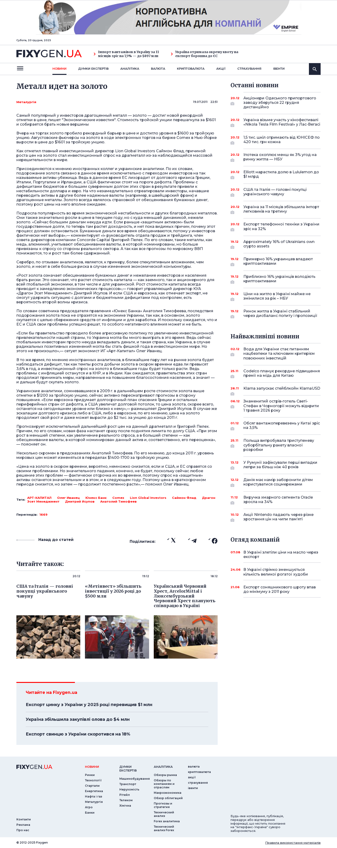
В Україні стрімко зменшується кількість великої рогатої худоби (275, 571)
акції (221, 68)
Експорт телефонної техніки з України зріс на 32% (281, 227)
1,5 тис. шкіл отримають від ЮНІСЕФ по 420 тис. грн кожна (281, 140)
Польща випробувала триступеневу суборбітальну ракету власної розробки (278, 445)
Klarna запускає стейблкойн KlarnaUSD (281, 390)
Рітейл (124, 795)
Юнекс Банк (96, 498)
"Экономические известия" (89, 120)
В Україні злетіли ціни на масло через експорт (280, 554)
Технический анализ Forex (164, 828)
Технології (93, 780)
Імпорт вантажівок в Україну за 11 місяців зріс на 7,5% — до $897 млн (126, 54)
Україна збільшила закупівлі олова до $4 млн (78, 719)
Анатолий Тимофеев (118, 501)
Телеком (126, 800)
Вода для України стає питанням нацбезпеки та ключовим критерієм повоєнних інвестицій (279, 353)
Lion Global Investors (148, 498)
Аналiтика (129, 68)
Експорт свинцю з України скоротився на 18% (78, 734)
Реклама (23, 824)
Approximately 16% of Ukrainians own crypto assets (279, 244)
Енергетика (94, 791)
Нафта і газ (93, 796)
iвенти (279, 68)
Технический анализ (164, 814)
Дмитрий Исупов (80, 501)
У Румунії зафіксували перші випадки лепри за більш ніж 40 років (280, 465)
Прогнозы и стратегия (163, 805)
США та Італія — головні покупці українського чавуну (275, 192)
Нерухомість (129, 789)
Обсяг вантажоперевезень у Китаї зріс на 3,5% (281, 426)
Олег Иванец (68, 498)
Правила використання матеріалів (293, 842)
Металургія (26, 102)
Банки (90, 812)
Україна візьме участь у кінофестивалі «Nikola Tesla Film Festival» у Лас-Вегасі (281, 122)
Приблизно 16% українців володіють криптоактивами (279, 279)
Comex (118, 498)
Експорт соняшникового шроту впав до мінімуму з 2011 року (279, 589)
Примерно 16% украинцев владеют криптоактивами (278, 261)
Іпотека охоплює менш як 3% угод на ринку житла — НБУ (280, 157)
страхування (249, 68)
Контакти (23, 819)
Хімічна (125, 805)
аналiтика (163, 766)
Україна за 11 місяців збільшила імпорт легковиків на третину (281, 209)
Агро (89, 807)
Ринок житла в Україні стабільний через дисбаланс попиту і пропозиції (280, 314)
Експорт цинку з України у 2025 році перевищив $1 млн (89, 704)
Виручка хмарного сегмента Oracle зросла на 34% (278, 500)
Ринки (90, 775)
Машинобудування (134, 778)
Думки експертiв (93, 68)
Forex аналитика (167, 821)
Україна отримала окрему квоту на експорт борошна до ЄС (204, 54)
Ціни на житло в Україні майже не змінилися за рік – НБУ (277, 296)
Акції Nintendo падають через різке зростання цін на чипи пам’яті (278, 517)
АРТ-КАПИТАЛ (39, 498)
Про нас (22, 830)
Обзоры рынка (165, 775)
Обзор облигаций (168, 798)
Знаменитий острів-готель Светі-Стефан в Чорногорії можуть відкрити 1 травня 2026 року (281, 405)
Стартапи (92, 785)
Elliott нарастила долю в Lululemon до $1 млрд (281, 174)
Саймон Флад (184, 498)
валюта (158, 68)
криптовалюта (191, 68)
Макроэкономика (167, 792)
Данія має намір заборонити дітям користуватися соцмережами (278, 482)
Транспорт (127, 784)
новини (59, 68)
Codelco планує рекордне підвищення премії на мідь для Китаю (281, 373)
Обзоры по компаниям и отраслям (164, 784)
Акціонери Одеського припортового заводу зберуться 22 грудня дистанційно (279, 102)
